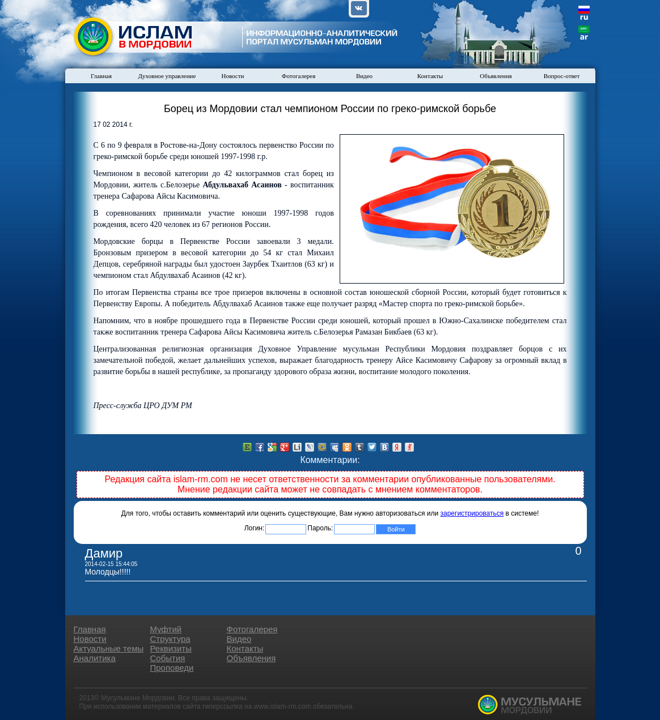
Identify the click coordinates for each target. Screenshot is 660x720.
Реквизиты (171, 648)
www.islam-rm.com (282, 706)
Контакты (430, 75)
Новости (233, 75)
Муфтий (166, 629)
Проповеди (172, 667)
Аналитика (95, 658)
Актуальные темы (109, 648)
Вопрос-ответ (562, 75)
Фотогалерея (299, 75)
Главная (101, 75)
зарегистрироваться (472, 513)
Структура (170, 639)
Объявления (495, 75)
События (167, 658)
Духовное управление (167, 75)
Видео (364, 75)
